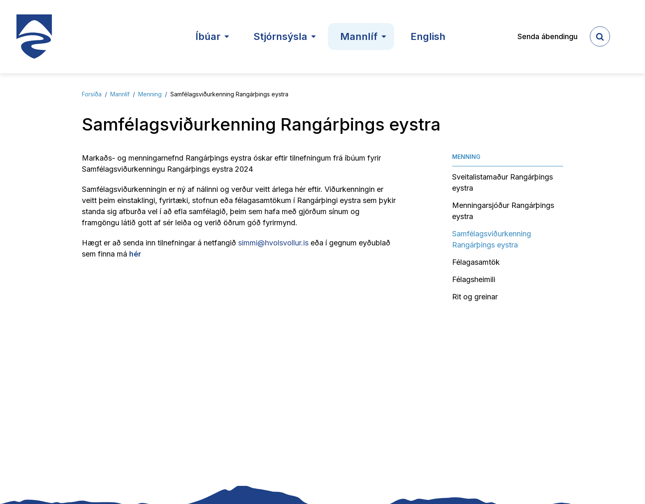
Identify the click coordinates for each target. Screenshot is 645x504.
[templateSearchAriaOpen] (600, 36)
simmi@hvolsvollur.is (273, 242)
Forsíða (92, 94)
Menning (150, 94)
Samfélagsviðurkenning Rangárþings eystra (229, 94)
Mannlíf (120, 94)
